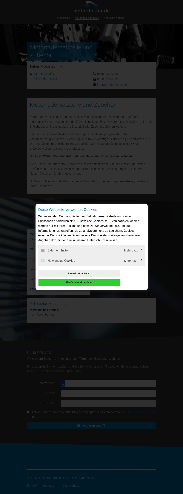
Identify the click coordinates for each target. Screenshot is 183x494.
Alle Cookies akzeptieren (120, 277)
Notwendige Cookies (58, 265)
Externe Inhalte (54, 254)
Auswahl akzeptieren (62, 277)
